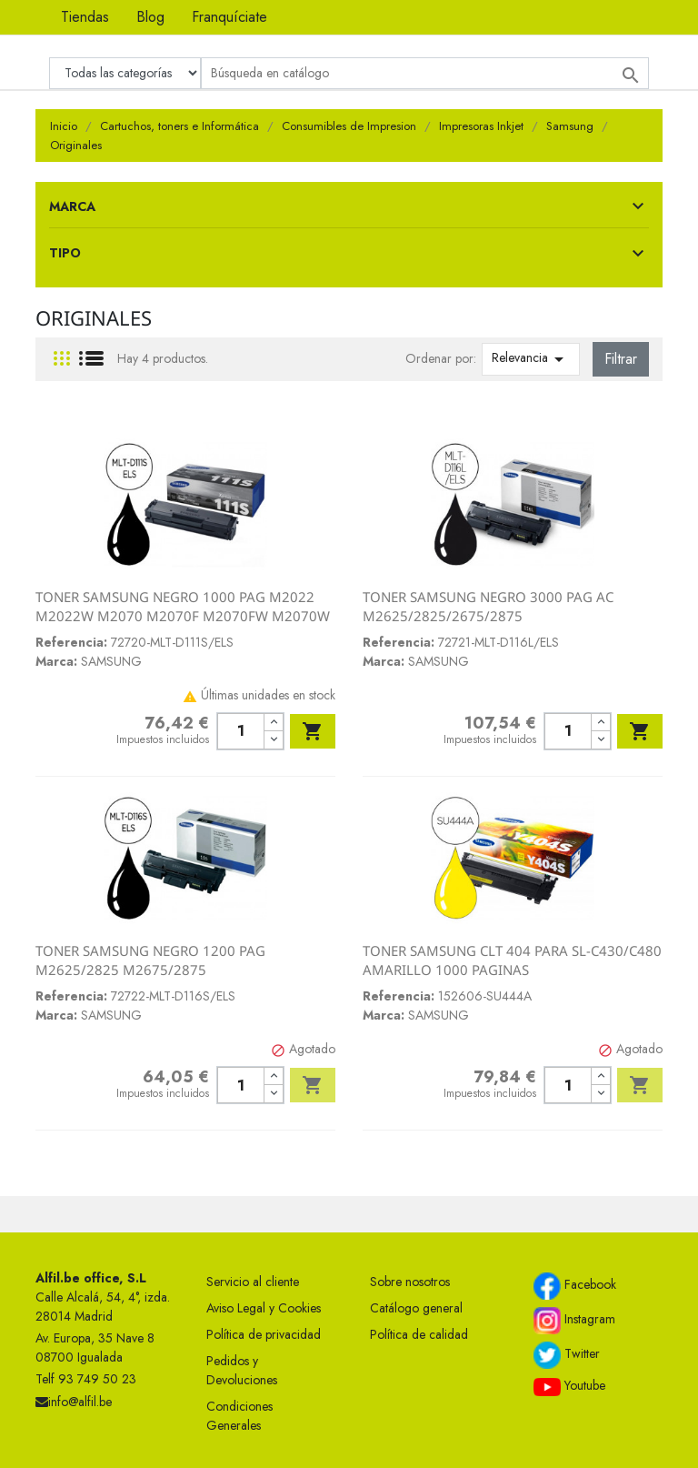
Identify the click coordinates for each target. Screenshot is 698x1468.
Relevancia (531, 359)
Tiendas (85, 16)
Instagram (574, 1320)
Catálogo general (416, 1308)
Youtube (569, 1386)
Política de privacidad (263, 1334)
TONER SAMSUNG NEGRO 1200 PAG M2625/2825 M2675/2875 (150, 960)
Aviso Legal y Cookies (263, 1308)
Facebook (574, 1286)
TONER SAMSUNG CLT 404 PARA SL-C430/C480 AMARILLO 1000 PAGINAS (512, 960)
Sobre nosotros (410, 1281)
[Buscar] (425, 73)
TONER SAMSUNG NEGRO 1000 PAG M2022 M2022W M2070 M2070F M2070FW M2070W (182, 607)
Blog (150, 16)
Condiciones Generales (239, 1415)
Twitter (566, 1355)
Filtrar (620, 358)
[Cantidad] (240, 731)
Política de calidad (419, 1334)
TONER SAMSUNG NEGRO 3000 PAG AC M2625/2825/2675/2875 (488, 607)
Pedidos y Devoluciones (241, 1370)
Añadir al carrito (313, 731)
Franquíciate (229, 16)
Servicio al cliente (252, 1281)
